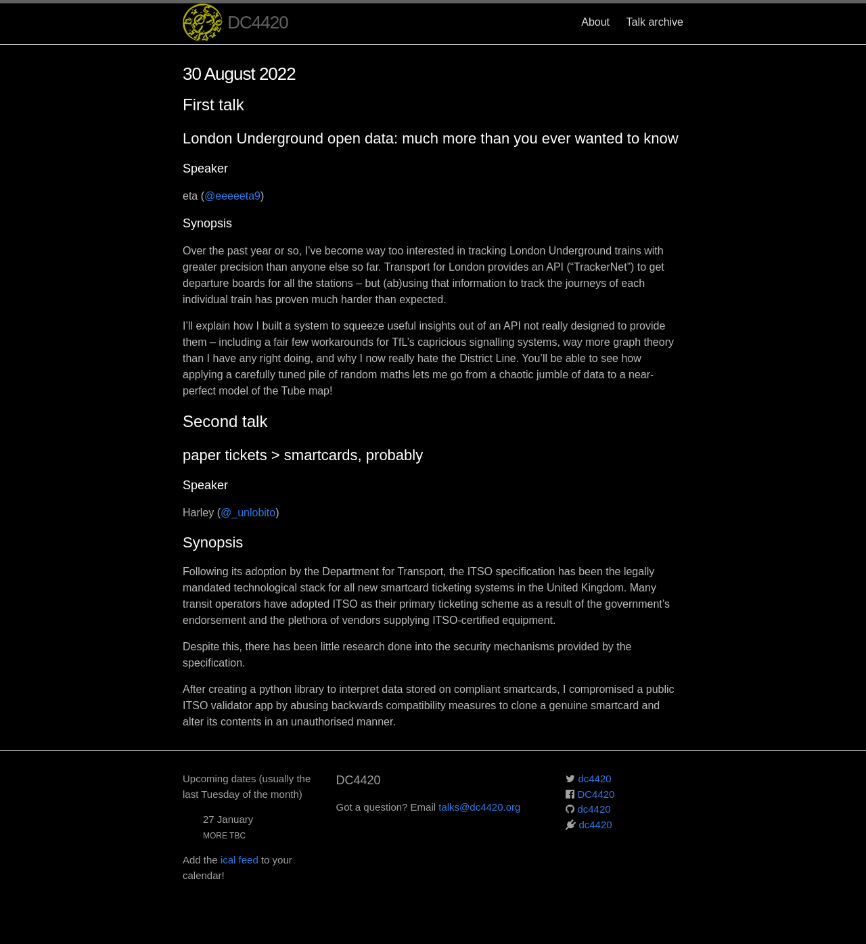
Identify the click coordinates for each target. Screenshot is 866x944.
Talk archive (654, 22)
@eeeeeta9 (232, 196)
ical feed (239, 860)
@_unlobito (248, 512)
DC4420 (235, 23)
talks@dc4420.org (479, 807)
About (595, 22)
